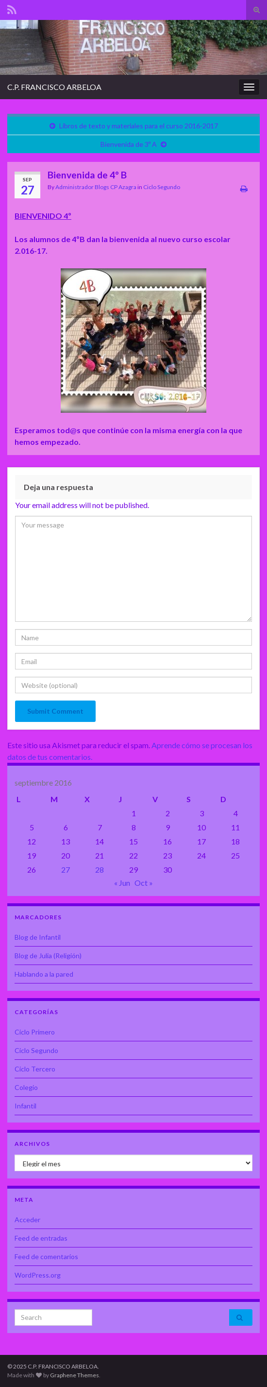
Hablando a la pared (44, 974)
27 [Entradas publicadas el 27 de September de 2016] (65, 869)
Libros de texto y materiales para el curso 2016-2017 (138, 126)
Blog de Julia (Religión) (48, 955)
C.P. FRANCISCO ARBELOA (54, 86)
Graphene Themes (74, 1375)
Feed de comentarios (46, 1256)
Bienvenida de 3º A (128, 144)
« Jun (122, 882)
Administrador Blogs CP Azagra (95, 187)
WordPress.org (38, 1275)
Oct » (143, 882)
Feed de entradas (41, 1238)
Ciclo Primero (35, 1032)
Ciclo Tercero (35, 1069)
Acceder (27, 1219)
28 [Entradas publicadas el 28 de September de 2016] (99, 869)
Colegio (26, 1087)
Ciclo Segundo (161, 187)
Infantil (25, 1106)
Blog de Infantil (38, 937)
